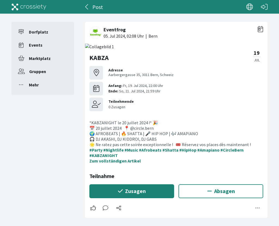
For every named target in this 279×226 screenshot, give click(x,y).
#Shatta (170, 150)
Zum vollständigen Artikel (115, 161)
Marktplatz (40, 58)
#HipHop (187, 150)
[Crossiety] (29, 7)
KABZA (99, 57)
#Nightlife (113, 150)
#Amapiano (208, 150)
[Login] (264, 7)
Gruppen (37, 71)
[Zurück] (87, 7)
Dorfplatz (38, 32)
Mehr (34, 85)
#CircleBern (232, 150)
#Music (131, 150)
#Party (95, 150)
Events (36, 45)
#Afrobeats (150, 150)
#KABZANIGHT (103, 155)
